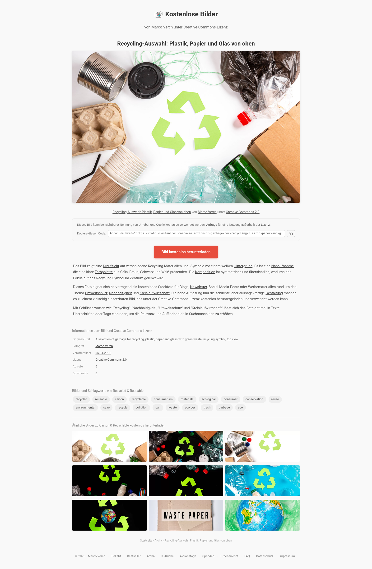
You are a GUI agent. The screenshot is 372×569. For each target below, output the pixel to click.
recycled (81, 400)
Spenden (208, 557)
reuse (275, 400)
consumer (230, 400)
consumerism (163, 400)
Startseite (146, 541)
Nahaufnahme (282, 267)
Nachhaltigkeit (120, 294)
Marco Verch (207, 212)
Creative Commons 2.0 (243, 212)
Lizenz (265, 224)
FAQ (247, 557)
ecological (209, 400)
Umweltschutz (96, 294)
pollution (141, 408)
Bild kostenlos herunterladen (186, 252)
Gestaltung (274, 294)
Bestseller (134, 557)
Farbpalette (104, 273)
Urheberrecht (229, 557)
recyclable (139, 400)
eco (240, 408)
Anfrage (211, 224)
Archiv (159, 541)
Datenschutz (264, 557)
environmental (85, 408)
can (157, 408)
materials (187, 400)
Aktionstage (188, 557)
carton (119, 400)
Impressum (287, 557)
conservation (254, 400)
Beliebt (116, 557)
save (106, 408)
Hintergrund (243, 267)
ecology (190, 408)
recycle (122, 408)
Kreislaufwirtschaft (154, 294)
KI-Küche (168, 557)
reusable (101, 400)
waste (172, 408)
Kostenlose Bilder (186, 14)
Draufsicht (111, 267)
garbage (224, 408)
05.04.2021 (103, 353)
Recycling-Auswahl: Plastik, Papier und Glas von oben (151, 212)
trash (207, 408)
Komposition (205, 273)
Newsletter (198, 287)
